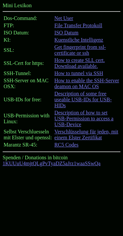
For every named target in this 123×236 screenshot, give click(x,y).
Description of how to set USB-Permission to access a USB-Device (83, 118)
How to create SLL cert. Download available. (79, 63)
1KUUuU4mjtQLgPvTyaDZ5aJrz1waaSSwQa (51, 163)
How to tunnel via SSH (78, 73)
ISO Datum (66, 32)
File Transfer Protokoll (78, 25)
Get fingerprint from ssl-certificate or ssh (80, 50)
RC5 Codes (66, 145)
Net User (63, 18)
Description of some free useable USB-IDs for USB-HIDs (83, 99)
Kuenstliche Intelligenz (78, 40)
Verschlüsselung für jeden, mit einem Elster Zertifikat (86, 134)
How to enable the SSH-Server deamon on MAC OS (86, 83)
